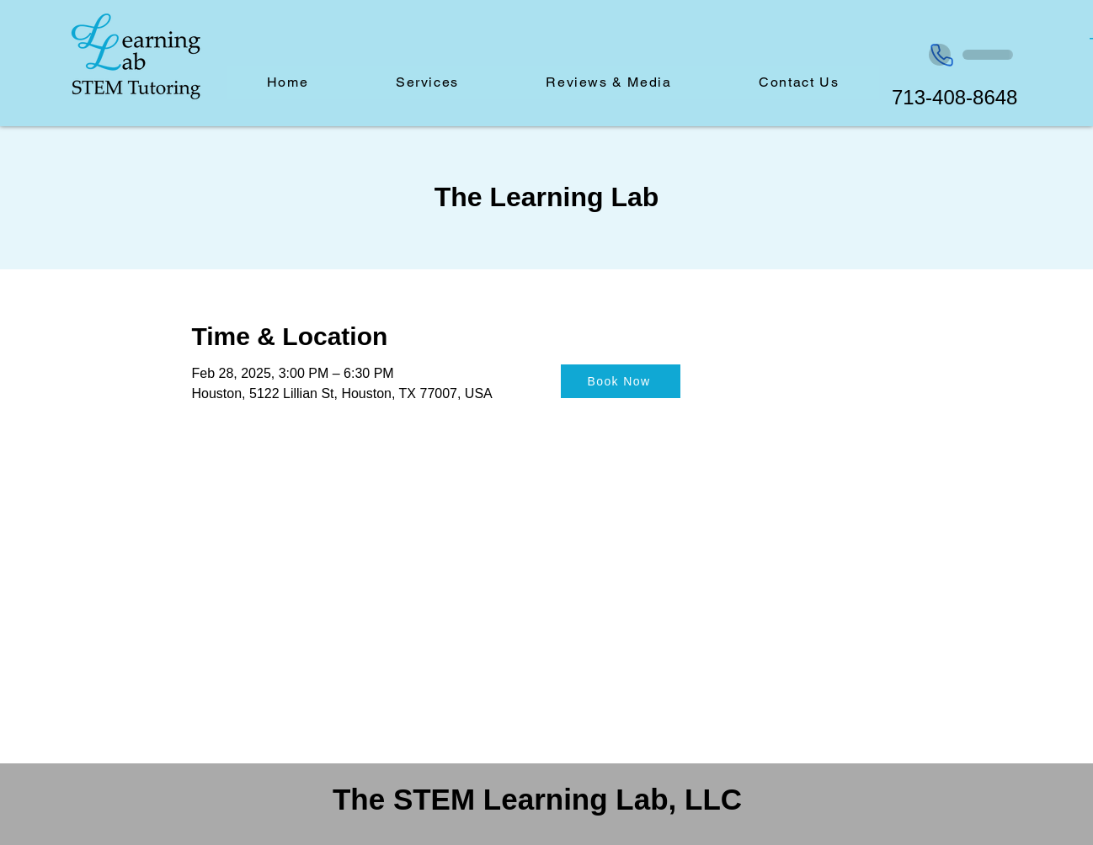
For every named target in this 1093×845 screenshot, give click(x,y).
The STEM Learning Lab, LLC (537, 799)
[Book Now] (620, 381)
